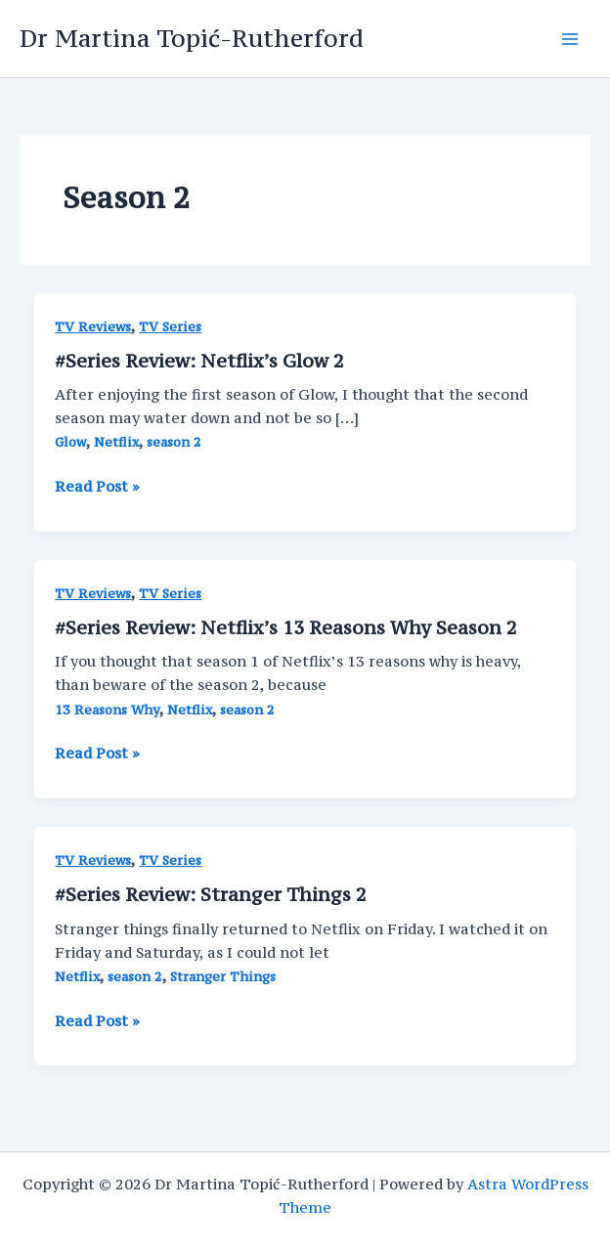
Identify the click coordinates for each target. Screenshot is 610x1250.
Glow (70, 442)
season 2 (174, 442)
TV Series (170, 327)
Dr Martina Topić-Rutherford (192, 38)
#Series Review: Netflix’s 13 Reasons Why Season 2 (286, 627)
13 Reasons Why (107, 710)
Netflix (116, 442)
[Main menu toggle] (569, 39)
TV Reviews (93, 327)
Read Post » (97, 486)
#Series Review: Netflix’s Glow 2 (199, 360)
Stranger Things (223, 977)
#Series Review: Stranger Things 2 (211, 894)
